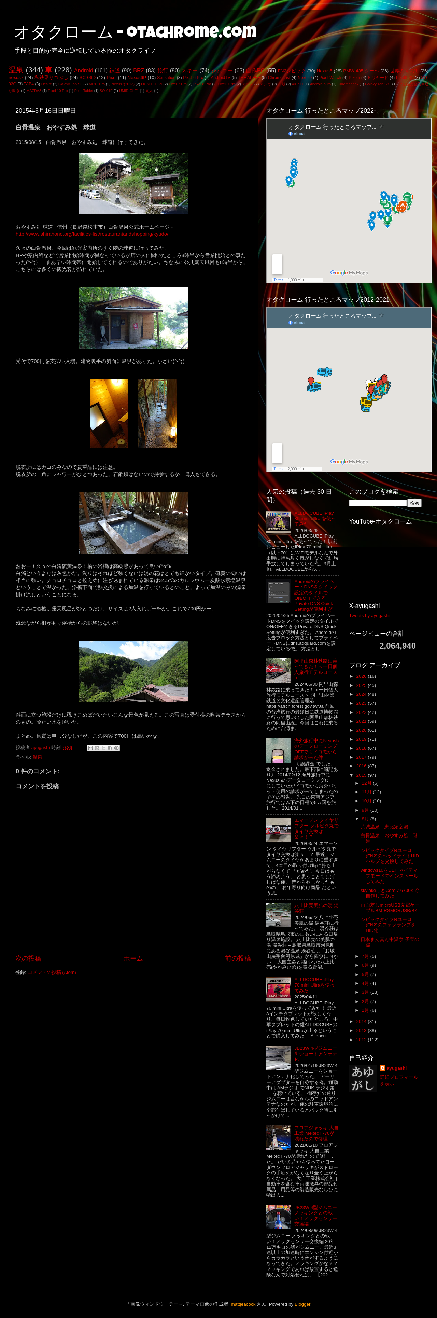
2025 (362, 685)
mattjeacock (243, 1304)
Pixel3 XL (405, 77)
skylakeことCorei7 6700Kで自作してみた (390, 893)
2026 (362, 676)
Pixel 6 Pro (193, 77)
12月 (367, 783)
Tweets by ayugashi (369, 615)
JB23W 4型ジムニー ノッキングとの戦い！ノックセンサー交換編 (315, 1216)
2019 (362, 739)
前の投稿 (238, 958)
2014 (362, 1021)
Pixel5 (354, 77)
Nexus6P (136, 77)
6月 (366, 965)
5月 (366, 974)
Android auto (320, 84)
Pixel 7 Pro (178, 84)
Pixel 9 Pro (227, 84)
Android (83, 70)
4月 (366, 983)
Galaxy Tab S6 (70, 84)
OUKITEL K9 (151, 84)
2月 (366, 1001)
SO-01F (106, 91)
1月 (366, 1010)
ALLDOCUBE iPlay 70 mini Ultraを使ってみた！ (314, 985)
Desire (46, 84)
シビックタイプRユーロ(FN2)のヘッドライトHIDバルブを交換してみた (390, 856)
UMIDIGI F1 (129, 91)
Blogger (302, 1304)
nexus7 (16, 77)
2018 (362, 748)
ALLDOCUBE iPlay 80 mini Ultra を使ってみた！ (315, 519)
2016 (362, 766)
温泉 (16, 70)
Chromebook (347, 84)
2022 (362, 712)
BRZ (138, 70)
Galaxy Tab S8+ (378, 84)
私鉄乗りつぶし (51, 77)
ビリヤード (378, 77)
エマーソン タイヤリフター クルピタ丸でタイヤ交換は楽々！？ (316, 829)
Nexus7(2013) (123, 84)
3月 (366, 992)
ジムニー (222, 70)
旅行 (162, 70)
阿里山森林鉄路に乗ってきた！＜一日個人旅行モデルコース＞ (315, 669)
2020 (362, 730)
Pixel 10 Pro (58, 91)
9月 (366, 810)
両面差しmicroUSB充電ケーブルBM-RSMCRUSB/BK (390, 907)
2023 (362, 703)
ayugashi (397, 1068)
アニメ (247, 84)
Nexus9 (305, 77)
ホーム (133, 958)
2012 (362, 1039)
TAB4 (29, 84)
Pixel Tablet (83, 91)
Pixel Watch (330, 77)
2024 (362, 694)
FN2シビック (292, 70)
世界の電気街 (404, 70)
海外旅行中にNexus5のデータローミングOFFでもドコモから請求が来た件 (316, 749)
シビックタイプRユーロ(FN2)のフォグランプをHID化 (388, 925)
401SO (298, 84)
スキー (189, 70)
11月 (367, 791)
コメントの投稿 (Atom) (52, 972)
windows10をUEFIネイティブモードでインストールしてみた (389, 876)
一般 (281, 84)
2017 (362, 757)
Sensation (166, 77)
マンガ (265, 84)
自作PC (255, 70)
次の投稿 (28, 958)
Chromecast (279, 77)
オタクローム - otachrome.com (135, 34)
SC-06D (87, 77)
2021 (362, 721)
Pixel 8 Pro (202, 84)
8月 (366, 818)
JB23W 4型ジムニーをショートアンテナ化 (315, 1054)
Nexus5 (325, 70)
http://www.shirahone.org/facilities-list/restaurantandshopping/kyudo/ (92, 234)
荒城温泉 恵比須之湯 (384, 826)
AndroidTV (220, 77)
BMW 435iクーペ (361, 70)
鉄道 (114, 70)
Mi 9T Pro (97, 84)
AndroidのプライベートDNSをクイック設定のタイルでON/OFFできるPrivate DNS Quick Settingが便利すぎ (316, 595)
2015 (362, 775)
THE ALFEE (249, 77)
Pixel (111, 77)
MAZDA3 (33, 91)
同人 (149, 91)
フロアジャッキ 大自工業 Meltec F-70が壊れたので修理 (316, 1133)
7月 (366, 956)
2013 (362, 1030)
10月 (367, 800)
